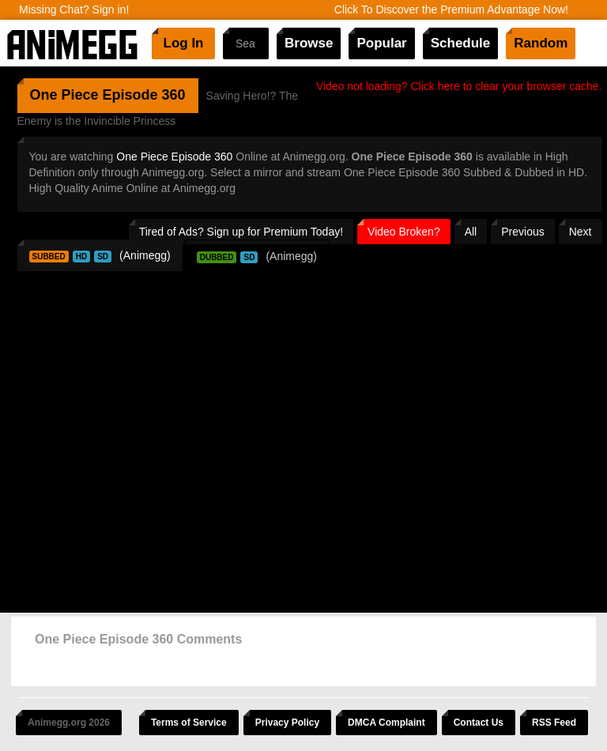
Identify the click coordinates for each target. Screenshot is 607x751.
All (471, 231)
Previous (522, 231)
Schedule (461, 43)
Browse (309, 43)
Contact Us (478, 722)
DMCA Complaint (386, 722)
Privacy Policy (287, 722)
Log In (184, 43)
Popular (381, 43)
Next (580, 231)
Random (540, 43)
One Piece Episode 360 (174, 156)
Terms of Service (189, 722)
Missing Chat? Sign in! (74, 9)
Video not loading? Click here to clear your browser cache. (459, 86)
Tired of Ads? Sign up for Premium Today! (241, 231)
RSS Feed (554, 722)
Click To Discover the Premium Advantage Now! (451, 9)
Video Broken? (404, 231)
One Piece (64, 95)
